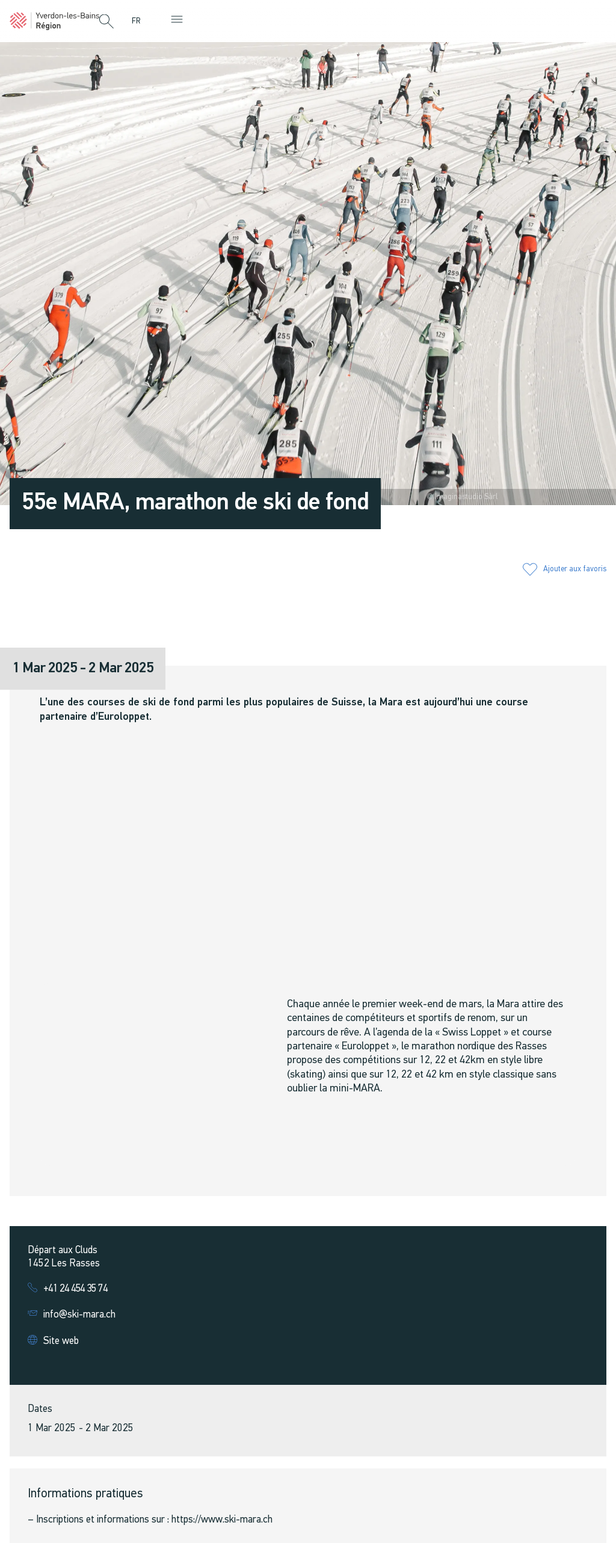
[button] (106, 22)
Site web (61, 1341)
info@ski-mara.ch (79, 1315)
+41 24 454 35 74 (75, 1289)
